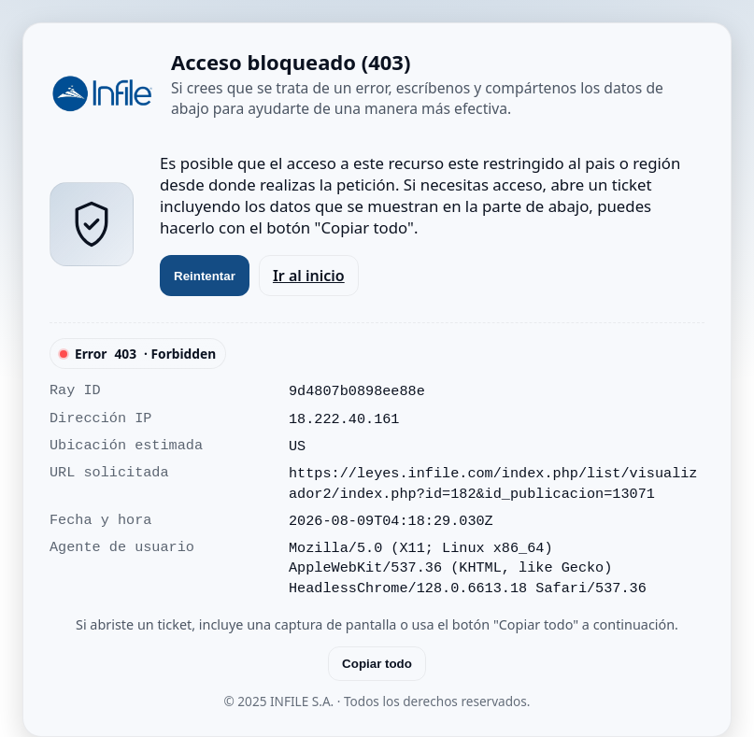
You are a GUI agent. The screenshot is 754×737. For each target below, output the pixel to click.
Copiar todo (377, 664)
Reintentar (204, 276)
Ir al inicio (309, 275)
